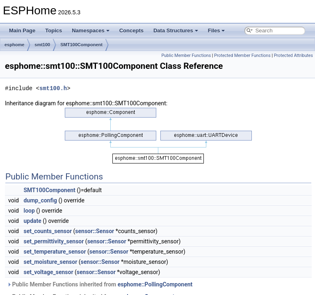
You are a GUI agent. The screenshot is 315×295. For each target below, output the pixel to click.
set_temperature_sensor (54, 251)
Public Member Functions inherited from (99, 284)
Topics (53, 30)
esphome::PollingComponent (155, 284)
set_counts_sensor (47, 231)
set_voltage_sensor (48, 272)
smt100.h (53, 88)
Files (216, 30)
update (32, 221)
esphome (14, 44)
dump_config (40, 200)
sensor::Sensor (94, 231)
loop (28, 210)
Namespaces (91, 30)
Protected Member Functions (242, 55)
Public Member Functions (186, 55)
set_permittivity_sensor (53, 241)
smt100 (42, 44)
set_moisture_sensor (50, 262)
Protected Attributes (293, 55)
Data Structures (175, 30)
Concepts (131, 30)
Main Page (22, 30)
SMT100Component (81, 44)
